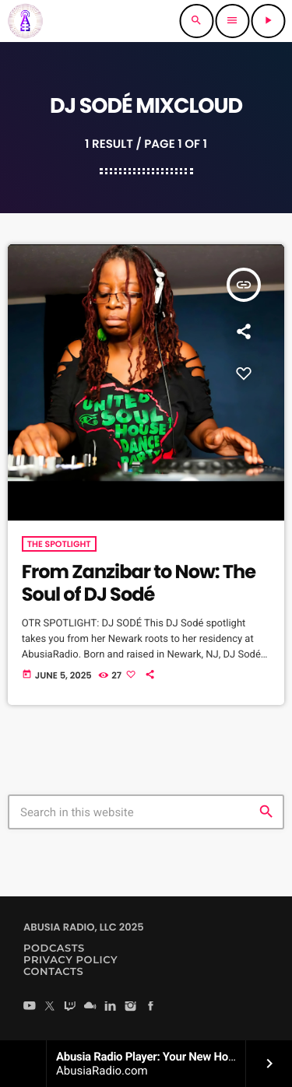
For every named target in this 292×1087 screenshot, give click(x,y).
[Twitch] (70, 1007)
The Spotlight (59, 544)
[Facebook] (151, 1007)
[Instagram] (131, 1007)
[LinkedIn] (110, 1007)
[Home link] (25, 21)
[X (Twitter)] (50, 1007)
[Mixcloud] (90, 1007)
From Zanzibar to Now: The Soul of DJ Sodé (138, 583)
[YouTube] (29, 1007)
